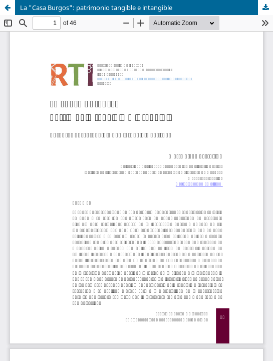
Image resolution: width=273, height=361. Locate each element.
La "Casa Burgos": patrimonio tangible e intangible (96, 7)
